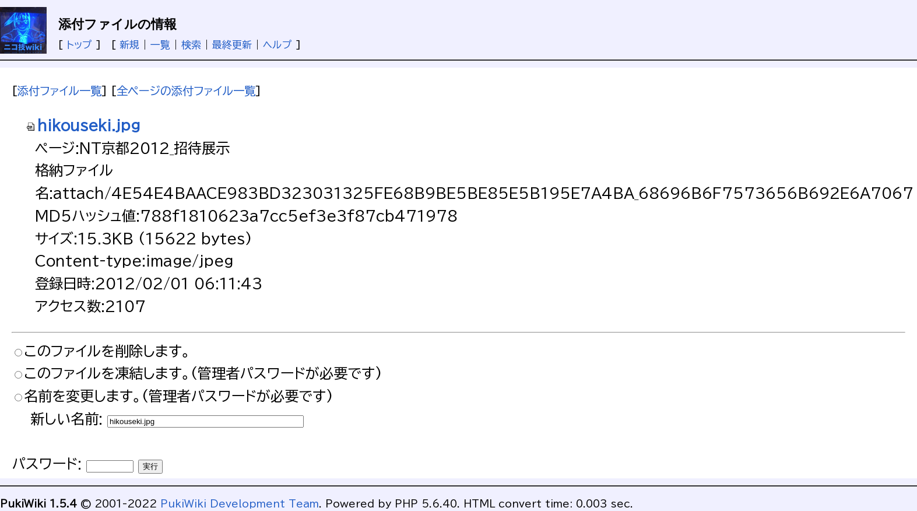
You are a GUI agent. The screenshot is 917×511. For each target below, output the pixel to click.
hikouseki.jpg (83, 125)
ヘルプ (277, 45)
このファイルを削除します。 (107, 351)
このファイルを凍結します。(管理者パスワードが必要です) (203, 373)
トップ (79, 45)
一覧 (160, 45)
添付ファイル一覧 (59, 90)
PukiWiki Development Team (239, 504)
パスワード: (47, 464)
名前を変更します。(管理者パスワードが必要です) (178, 396)
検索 (191, 45)
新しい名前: (66, 419)
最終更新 (232, 45)
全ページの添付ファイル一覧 (186, 90)
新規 (129, 45)
